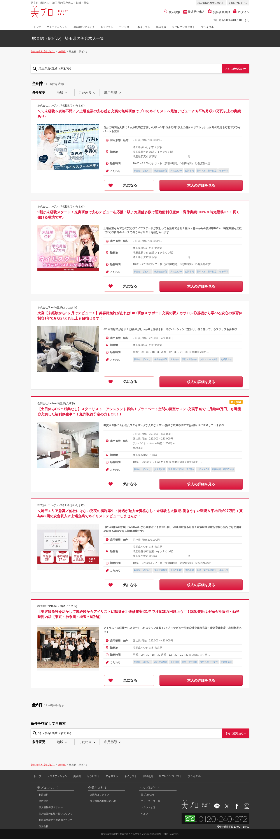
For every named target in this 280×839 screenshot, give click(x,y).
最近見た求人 (196, 11)
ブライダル (207, 27)
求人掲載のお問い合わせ (211, 3)
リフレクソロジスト (183, 27)
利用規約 (43, 794)
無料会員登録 (219, 12)
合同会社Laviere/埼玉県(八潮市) (56, 403)
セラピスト (107, 27)
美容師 (77, 776)
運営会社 (43, 826)
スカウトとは (148, 807)
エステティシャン (57, 27)
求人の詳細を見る (201, 185)
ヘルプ (144, 813)
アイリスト (125, 27)
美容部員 (161, 27)
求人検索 (172, 12)
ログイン (241, 12)
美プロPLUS (147, 794)
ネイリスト (143, 27)
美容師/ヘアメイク (84, 27)
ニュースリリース (150, 801)
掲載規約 (43, 801)
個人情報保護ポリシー (51, 807)
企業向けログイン (238, 3)
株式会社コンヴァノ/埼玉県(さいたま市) (60, 105)
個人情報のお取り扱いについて (55, 813)
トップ (37, 27)
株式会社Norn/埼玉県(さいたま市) (57, 307)
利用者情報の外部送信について (55, 820)
